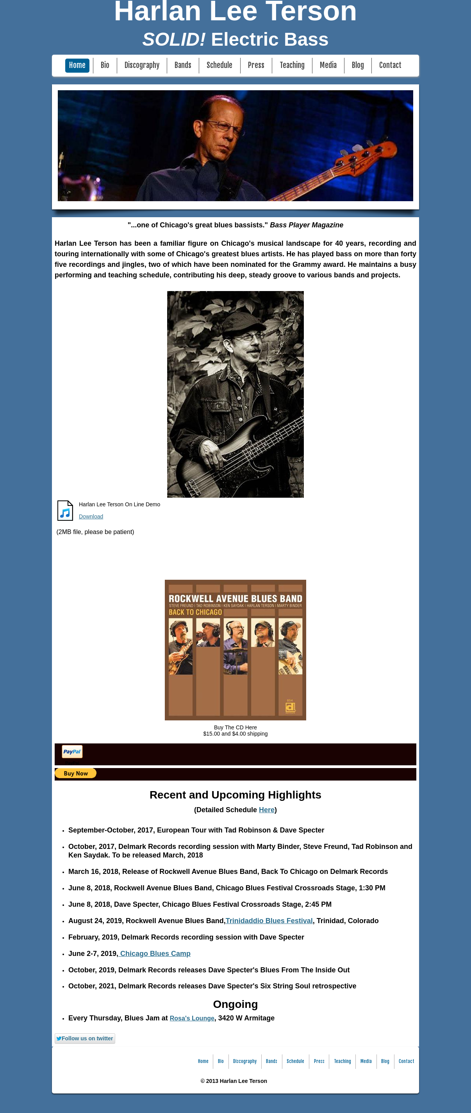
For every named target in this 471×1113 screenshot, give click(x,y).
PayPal (72, 763)
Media (328, 65)
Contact (390, 65)
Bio (105, 65)
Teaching (292, 65)
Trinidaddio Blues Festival (269, 921)
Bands (183, 65)
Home (77, 65)
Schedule (219, 65)
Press (256, 65)
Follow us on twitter (84, 1038)
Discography (142, 65)
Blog (358, 65)
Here (267, 810)
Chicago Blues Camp (154, 954)
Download (91, 516)
